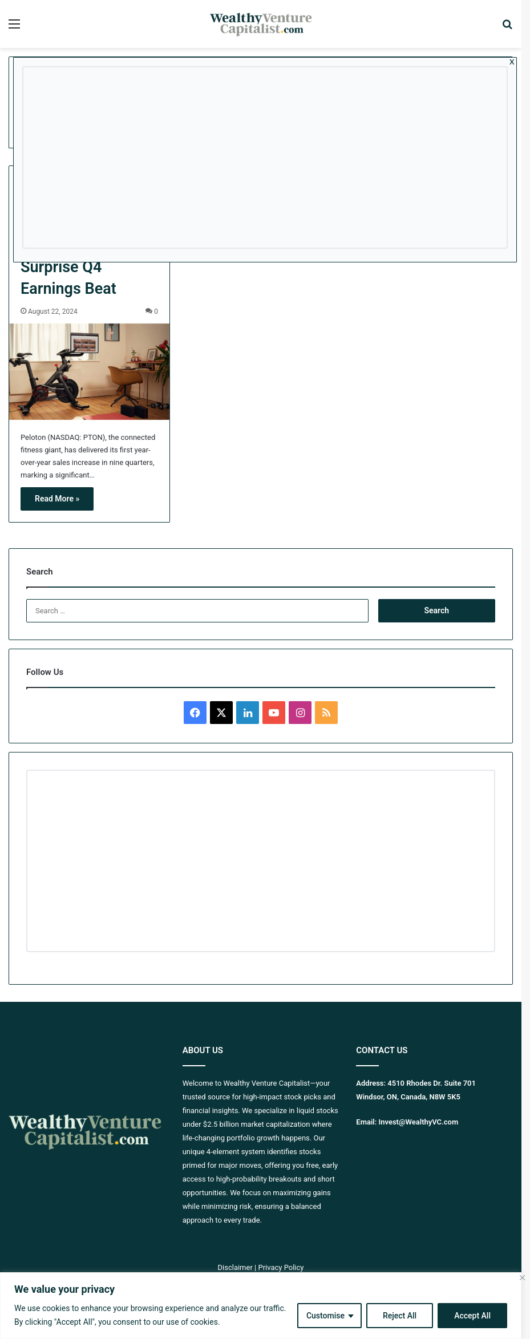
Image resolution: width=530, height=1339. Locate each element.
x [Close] (512, 61)
